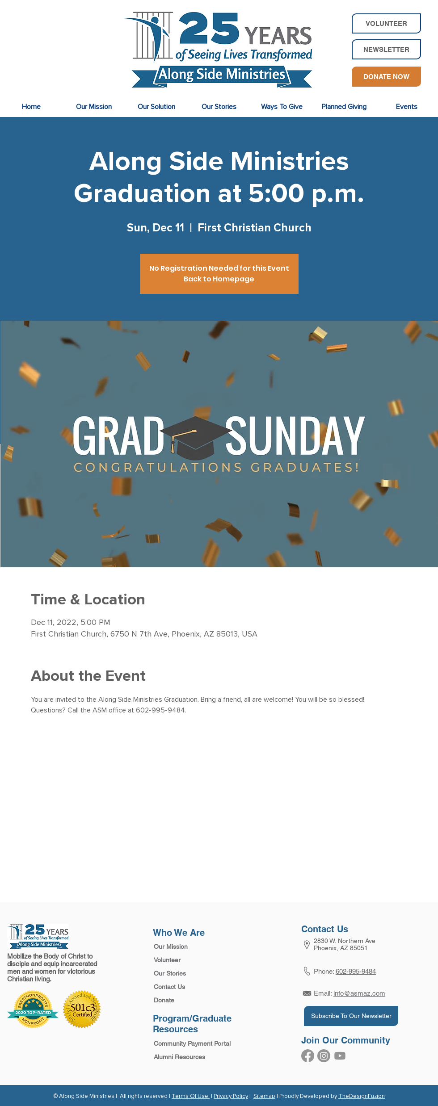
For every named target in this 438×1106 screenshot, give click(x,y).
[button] (386, 49)
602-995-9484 (356, 971)
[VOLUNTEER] (386, 23)
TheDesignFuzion (361, 1096)
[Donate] (183, 1000)
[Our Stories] (183, 973)
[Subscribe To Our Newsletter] (351, 1016)
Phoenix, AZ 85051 (341, 947)
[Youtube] (339, 1055)
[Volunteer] (183, 960)
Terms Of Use (191, 1096)
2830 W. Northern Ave (344, 940)
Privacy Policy (231, 1096)
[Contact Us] (183, 987)
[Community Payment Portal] (191, 1044)
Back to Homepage (219, 279)
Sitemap (264, 1096)
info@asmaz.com (359, 993)
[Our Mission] (183, 947)
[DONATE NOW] (386, 77)
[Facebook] (307, 1055)
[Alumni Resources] (191, 1057)
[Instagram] (323, 1055)
